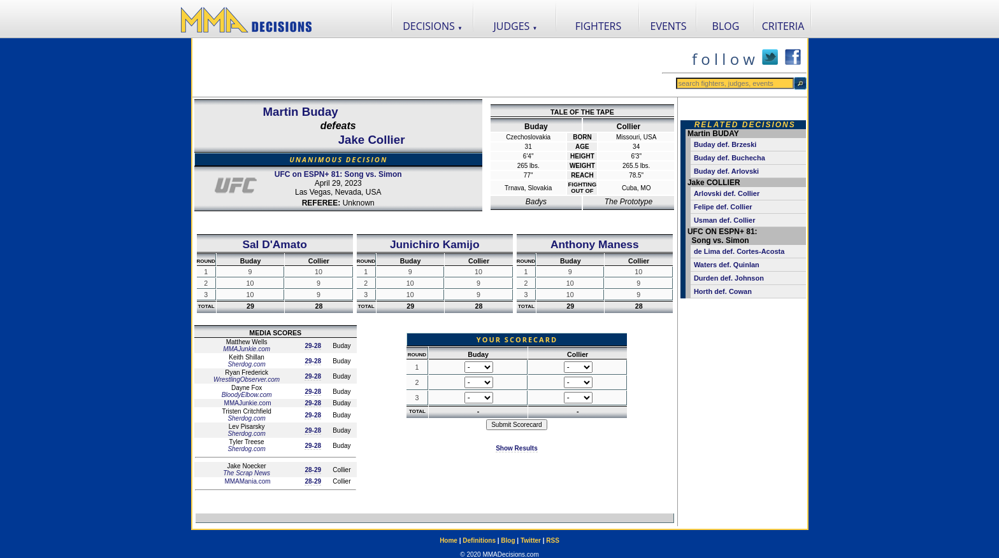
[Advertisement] (427, 67)
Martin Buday (300, 111)
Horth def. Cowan (723, 291)
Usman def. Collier (725, 220)
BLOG (726, 26)
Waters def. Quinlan (726, 265)
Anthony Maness (594, 244)
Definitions (479, 540)
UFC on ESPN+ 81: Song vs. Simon (338, 174)
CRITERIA (783, 26)
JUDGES (516, 26)
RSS (552, 540)
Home (448, 540)
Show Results (517, 448)
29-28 (313, 345)
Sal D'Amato (274, 244)
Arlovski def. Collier (726, 193)
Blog (508, 540)
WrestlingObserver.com (246, 379)
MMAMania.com (247, 481)
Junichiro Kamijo (435, 244)
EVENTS (668, 26)
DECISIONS (433, 26)
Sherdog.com (246, 364)
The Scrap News (246, 473)
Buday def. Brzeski (725, 144)
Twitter (531, 540)
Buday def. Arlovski (726, 171)
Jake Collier (371, 139)
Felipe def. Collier (723, 207)
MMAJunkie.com (246, 348)
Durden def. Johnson (729, 278)
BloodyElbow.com (247, 394)
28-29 (313, 469)
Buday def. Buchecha (729, 158)
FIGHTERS (598, 26)
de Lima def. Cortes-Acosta (739, 251)
